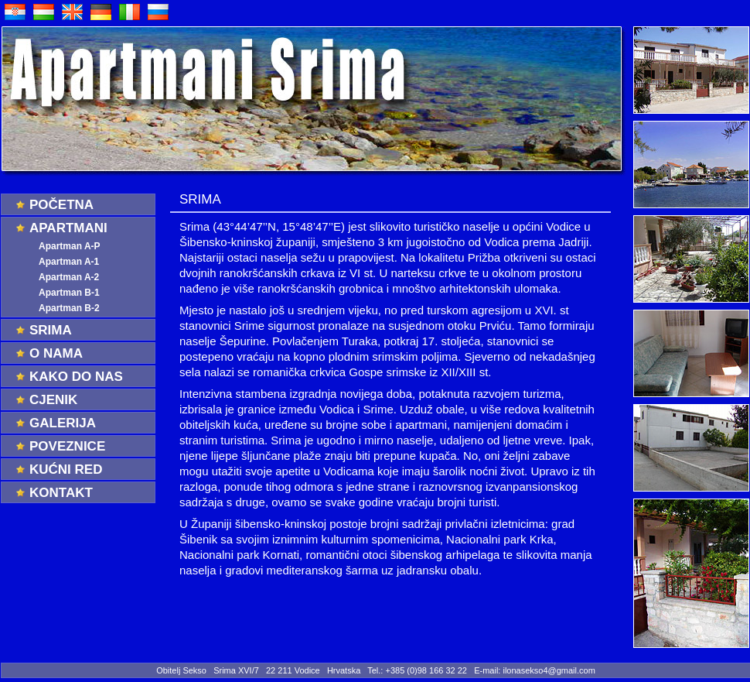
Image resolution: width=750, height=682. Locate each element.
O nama (56, 353)
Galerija (62, 423)
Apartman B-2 (69, 308)
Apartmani (68, 228)
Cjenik (53, 399)
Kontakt (61, 492)
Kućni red (65, 469)
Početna (61, 204)
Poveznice (67, 446)
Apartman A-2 (69, 277)
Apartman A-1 (69, 261)
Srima (50, 330)
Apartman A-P (70, 246)
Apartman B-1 (69, 292)
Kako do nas (76, 376)
